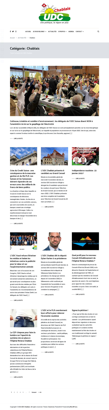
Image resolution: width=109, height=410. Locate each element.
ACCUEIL (28, 31)
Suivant (34, 392)
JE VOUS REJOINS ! (39, 31)
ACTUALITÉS (52, 31)
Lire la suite (18, 138)
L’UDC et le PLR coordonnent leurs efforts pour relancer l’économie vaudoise (54, 313)
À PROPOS (61, 31)
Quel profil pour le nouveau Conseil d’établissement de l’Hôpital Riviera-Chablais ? (84, 258)
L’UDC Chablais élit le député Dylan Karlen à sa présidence (53, 257)
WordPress (73, 407)
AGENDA (71, 31)
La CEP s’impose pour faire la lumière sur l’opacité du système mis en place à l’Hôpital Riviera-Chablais (22, 337)
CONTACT (79, 31)
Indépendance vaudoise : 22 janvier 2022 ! (84, 172)
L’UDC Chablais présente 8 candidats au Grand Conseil (53, 172)
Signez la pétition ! (80, 310)
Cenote (50, 407)
